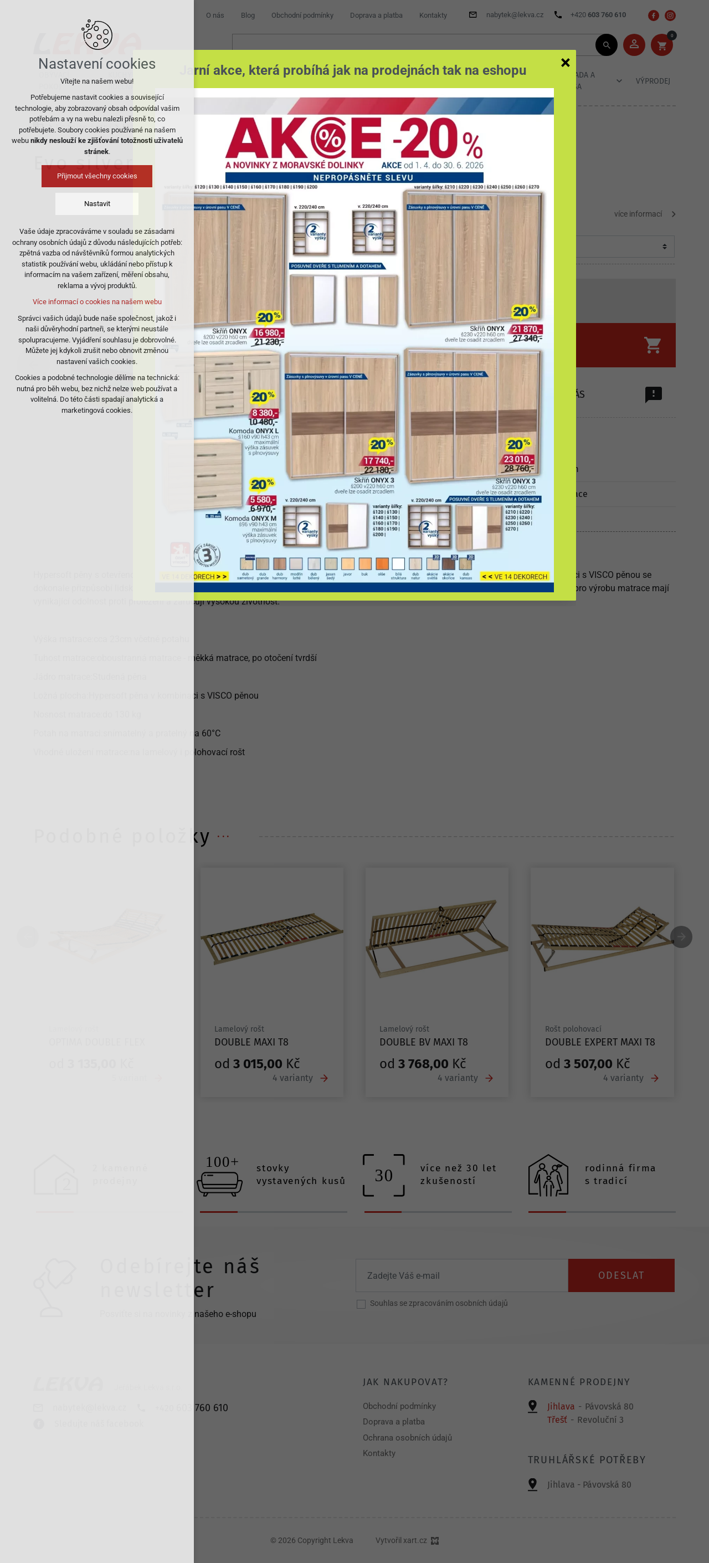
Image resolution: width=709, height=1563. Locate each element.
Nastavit (97, 203)
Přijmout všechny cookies (97, 176)
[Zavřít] (566, 62)
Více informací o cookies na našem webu (97, 302)
